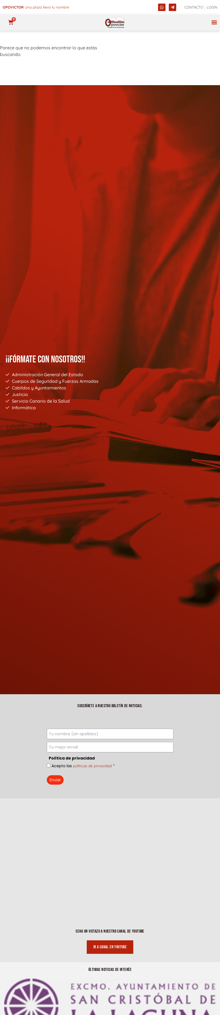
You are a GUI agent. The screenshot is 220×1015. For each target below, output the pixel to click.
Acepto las (83, 766)
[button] (214, 22)
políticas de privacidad (92, 765)
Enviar (55, 780)
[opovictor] (114, 22)
